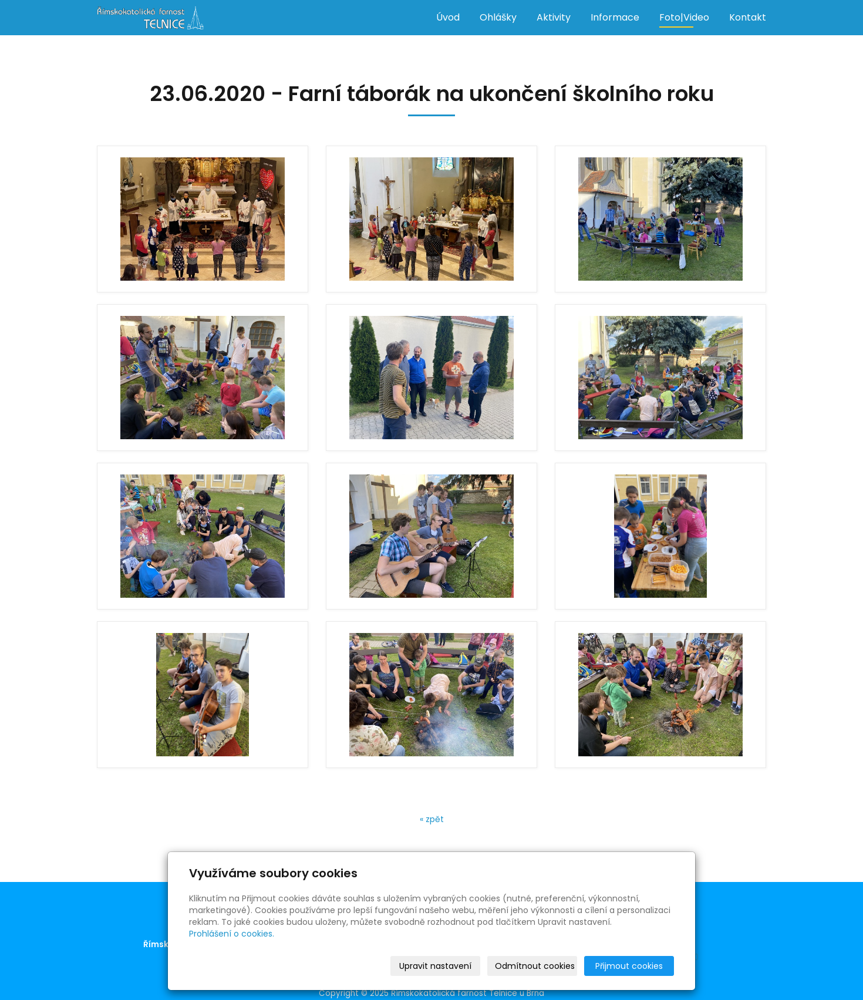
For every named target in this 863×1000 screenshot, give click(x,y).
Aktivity (554, 17)
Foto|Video (684, 17)
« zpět (432, 819)
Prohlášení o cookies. (231, 934)
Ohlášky (498, 17)
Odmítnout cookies (535, 966)
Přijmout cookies (629, 966)
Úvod (448, 17)
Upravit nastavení (435, 966)
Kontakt (747, 17)
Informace (615, 17)
